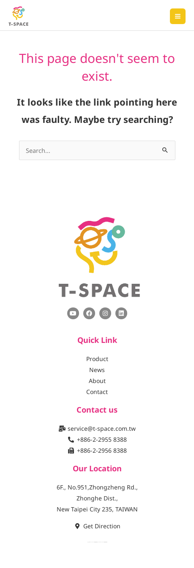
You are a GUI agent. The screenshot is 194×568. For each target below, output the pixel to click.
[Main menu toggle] (178, 16)
